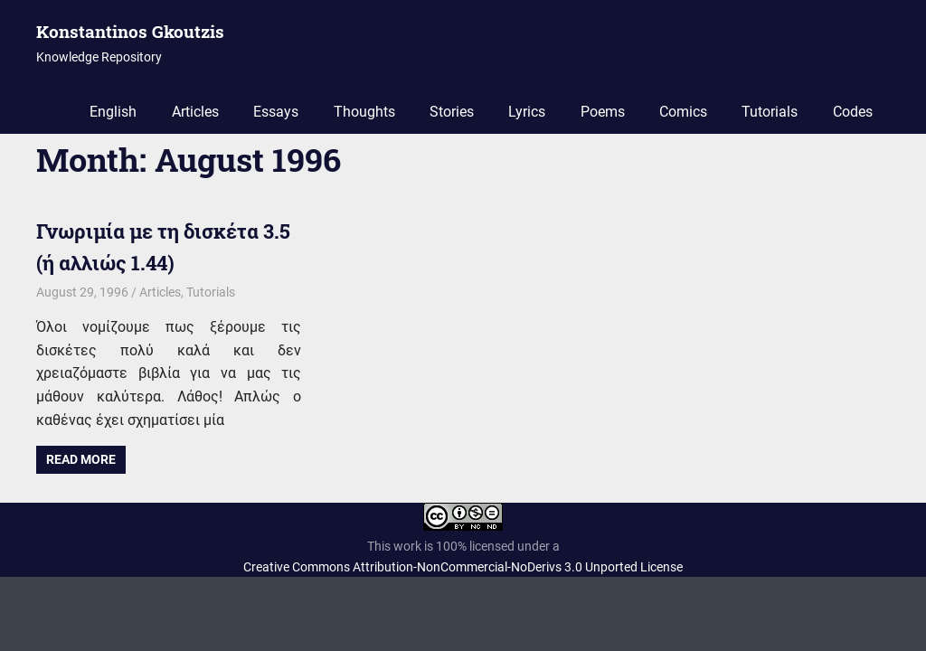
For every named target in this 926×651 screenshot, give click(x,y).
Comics (683, 111)
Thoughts (364, 111)
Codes (853, 111)
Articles (195, 111)
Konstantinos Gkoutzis (130, 31)
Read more (81, 459)
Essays (275, 111)
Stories (452, 111)
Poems (603, 111)
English (113, 111)
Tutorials (770, 111)
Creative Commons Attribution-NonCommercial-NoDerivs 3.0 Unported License (463, 567)
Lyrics (526, 111)
